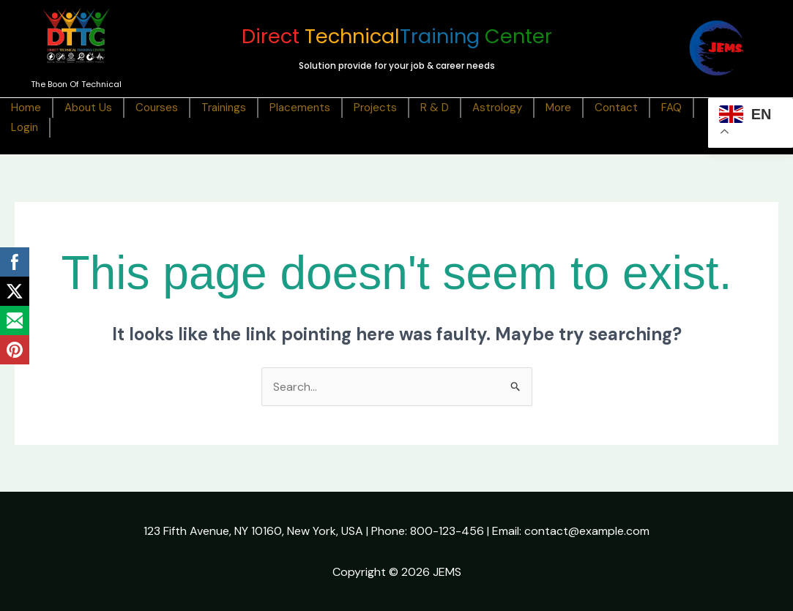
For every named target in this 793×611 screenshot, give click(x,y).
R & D (434, 107)
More (558, 107)
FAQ (671, 107)
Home (26, 107)
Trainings (223, 107)
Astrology (497, 107)
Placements (299, 107)
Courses (156, 107)
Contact (616, 107)
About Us (88, 107)
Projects (375, 107)
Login (24, 127)
